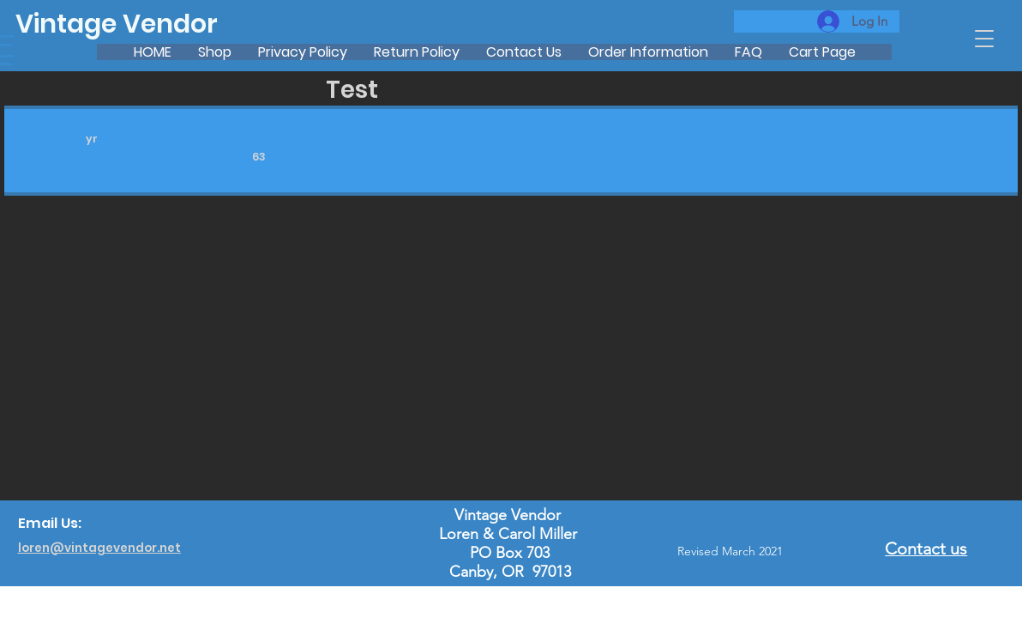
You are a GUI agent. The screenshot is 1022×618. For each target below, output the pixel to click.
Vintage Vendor (116, 23)
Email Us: (49, 523)
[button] (984, 38)
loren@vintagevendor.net (99, 548)
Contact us (926, 548)
